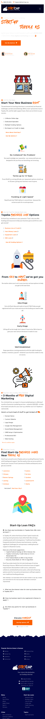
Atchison (6, 484)
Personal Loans (29, 697)
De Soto (28, 474)
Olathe (27, 484)
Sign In (4, 705)
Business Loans (29, 699)
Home (4, 697)
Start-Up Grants (29, 714)
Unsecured (28, 703)
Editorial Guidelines (8, 716)
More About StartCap (13, 132)
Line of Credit (28, 701)
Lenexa (28, 659)
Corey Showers (9, 53)
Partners (5, 707)
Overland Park (29, 651)
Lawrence (6, 471)
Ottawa (5, 474)
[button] (22, 531)
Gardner (28, 477)
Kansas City (7, 654)
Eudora (27, 471)
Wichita (6, 651)
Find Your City (13, 488)
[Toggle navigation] (40, 8)
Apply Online (6, 703)
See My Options (11, 43)
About (4, 701)
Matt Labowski (31, 53)
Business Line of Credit (12, 228)
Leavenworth (29, 481)
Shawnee (28, 656)
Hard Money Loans (11, 231)
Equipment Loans (10, 235)
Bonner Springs (8, 477)
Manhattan (7, 659)
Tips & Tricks (6, 699)
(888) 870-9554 (7, 2)
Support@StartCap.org (21, 2)
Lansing (5, 481)
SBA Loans (8, 238)
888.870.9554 (27, 679)
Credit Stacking (29, 705)
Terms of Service (7, 714)
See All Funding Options (14, 242)
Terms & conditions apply (8, 442)
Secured (27, 707)
